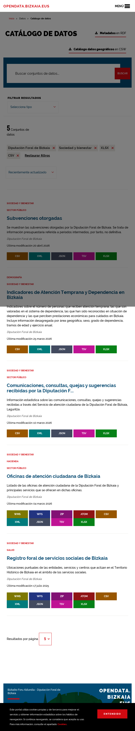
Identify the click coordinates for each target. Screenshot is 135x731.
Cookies (62, 724)
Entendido (112, 714)
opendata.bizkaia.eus (26, 6)
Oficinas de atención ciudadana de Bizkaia (53, 476)
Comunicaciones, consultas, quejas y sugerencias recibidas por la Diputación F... (61, 388)
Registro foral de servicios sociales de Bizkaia (57, 558)
